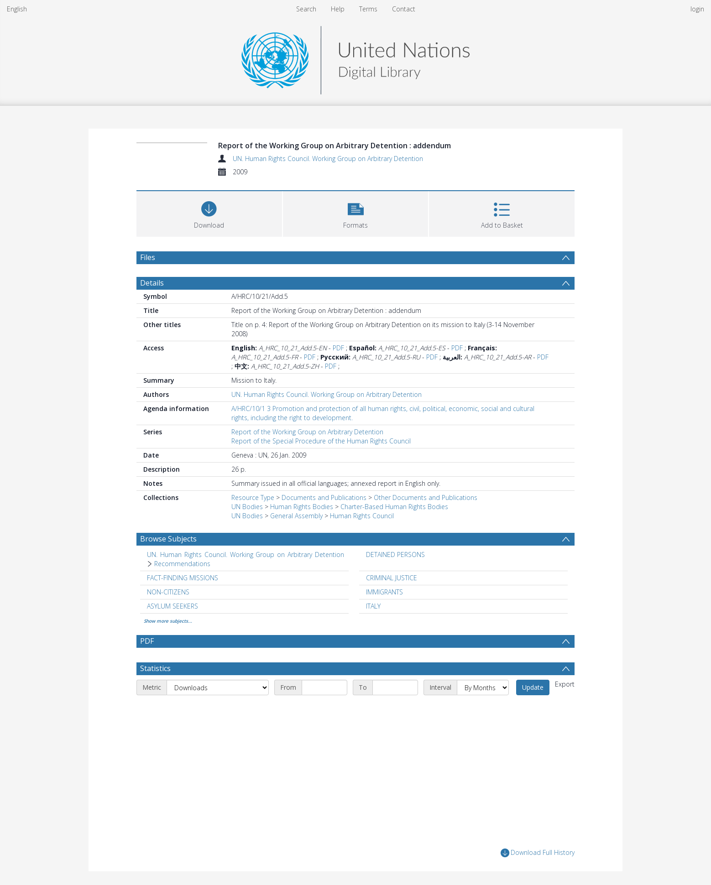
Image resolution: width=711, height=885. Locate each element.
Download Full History (538, 853)
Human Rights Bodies (301, 506)
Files (147, 257)
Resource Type (252, 497)
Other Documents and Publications (425, 497)
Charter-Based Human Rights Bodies (394, 506)
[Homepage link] (355, 57)
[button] (356, 212)
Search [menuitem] (306, 9)
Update (533, 687)
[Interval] (483, 687)
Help (338, 9)
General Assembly (296, 515)
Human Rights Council (362, 515)
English (17, 9)
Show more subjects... (168, 621)
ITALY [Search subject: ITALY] (373, 606)
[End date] (395, 687)
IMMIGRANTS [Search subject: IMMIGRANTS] (384, 592)
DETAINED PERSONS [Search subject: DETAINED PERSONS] (395, 554)
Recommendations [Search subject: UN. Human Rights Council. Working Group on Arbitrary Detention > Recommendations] (182, 563)
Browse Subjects (168, 539)
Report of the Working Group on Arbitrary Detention (307, 431)
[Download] (209, 212)
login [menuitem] (697, 9)
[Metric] (218, 687)
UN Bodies (247, 506)
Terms (368, 9)
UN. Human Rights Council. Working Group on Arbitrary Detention (328, 158)
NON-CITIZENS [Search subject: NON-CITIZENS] (168, 592)
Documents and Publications (324, 497)
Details (152, 283)
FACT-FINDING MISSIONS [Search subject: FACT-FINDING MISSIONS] (182, 577)
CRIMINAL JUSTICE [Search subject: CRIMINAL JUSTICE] (391, 577)
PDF (338, 348)
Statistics (155, 668)
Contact (403, 9)
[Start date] (324, 687)
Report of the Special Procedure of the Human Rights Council (321, 441)
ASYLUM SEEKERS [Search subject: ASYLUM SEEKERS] (172, 606)
